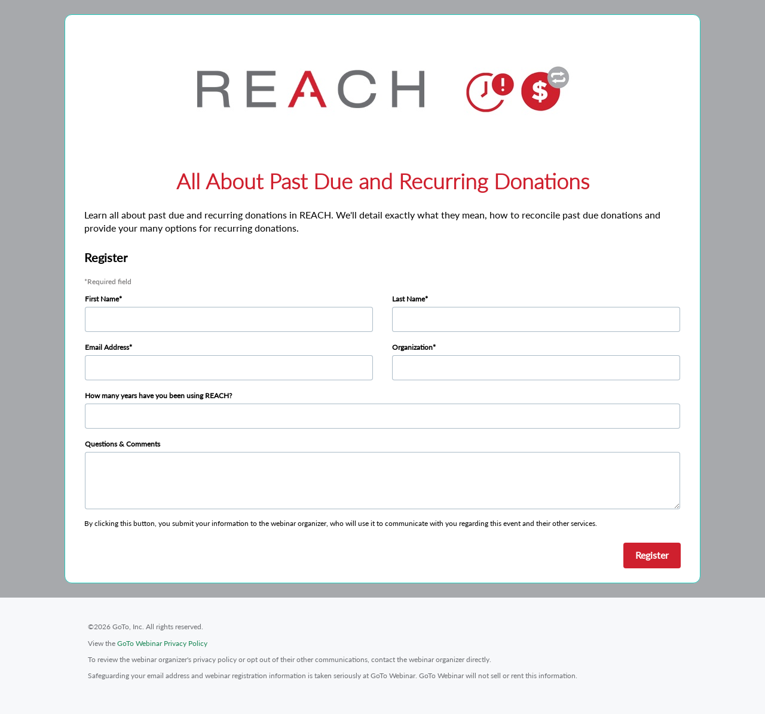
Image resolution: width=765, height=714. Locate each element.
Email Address (107, 347)
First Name (102, 298)
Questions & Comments (122, 443)
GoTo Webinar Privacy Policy (162, 643)
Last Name (408, 298)
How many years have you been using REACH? (158, 395)
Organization (412, 347)
